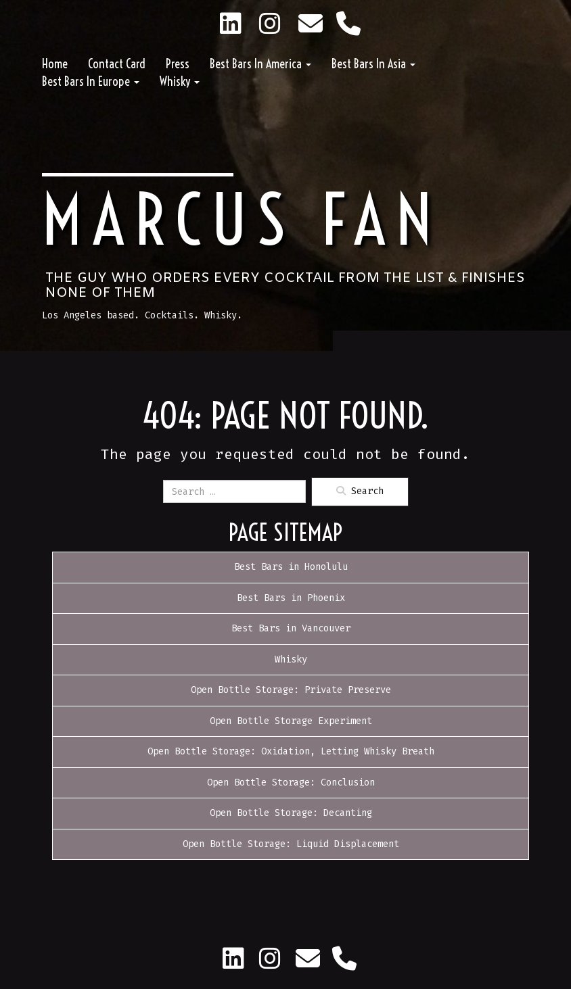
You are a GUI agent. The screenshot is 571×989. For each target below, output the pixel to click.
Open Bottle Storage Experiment (291, 721)
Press (177, 64)
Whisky (180, 81)
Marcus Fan (242, 220)
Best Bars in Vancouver (290, 628)
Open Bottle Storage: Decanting (291, 813)
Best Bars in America (260, 64)
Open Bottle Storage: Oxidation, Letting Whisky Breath (290, 751)
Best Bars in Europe (90, 81)
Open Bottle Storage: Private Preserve (291, 690)
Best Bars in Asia (373, 64)
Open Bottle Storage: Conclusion (291, 782)
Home (55, 64)
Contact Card (116, 64)
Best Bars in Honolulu (291, 567)
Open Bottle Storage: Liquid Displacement (291, 844)
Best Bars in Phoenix (291, 598)
